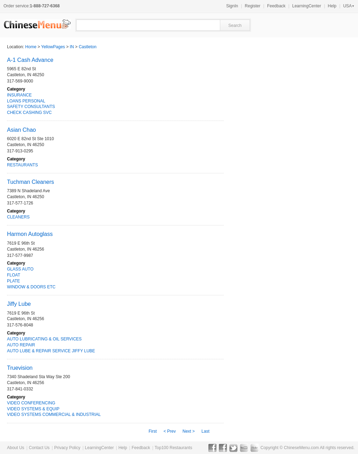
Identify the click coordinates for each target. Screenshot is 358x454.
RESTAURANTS (22, 165)
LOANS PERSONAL (26, 101)
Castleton (87, 46)
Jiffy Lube (19, 304)
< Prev (170, 431)
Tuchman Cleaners (30, 182)
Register (252, 5)
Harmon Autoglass (30, 234)
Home (30, 46)
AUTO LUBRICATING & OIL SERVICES (44, 339)
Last (205, 431)
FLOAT (13, 275)
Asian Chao (21, 130)
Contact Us (39, 447)
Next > (188, 431)
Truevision (20, 368)
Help (332, 5)
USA (349, 5)
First (153, 431)
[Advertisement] (274, 240)
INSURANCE (19, 95)
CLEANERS (18, 217)
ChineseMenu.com (301, 447)
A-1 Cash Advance (30, 60)
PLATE (13, 281)
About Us (15, 447)
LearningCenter (306, 5)
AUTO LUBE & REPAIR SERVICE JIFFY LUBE (51, 350)
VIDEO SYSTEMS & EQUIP (33, 408)
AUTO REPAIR (21, 345)
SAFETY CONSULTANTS (31, 106)
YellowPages (53, 46)
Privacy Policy (67, 447)
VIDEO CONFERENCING (31, 403)
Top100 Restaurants (173, 447)
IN (72, 46)
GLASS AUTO (20, 269)
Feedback (276, 5)
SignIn (232, 5)
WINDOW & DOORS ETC (31, 286)
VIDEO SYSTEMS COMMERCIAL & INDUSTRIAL (54, 414)
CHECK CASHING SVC (29, 112)
